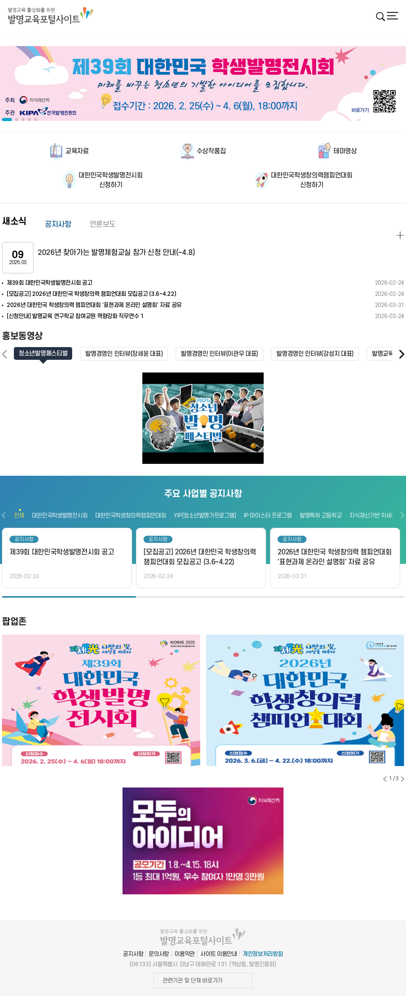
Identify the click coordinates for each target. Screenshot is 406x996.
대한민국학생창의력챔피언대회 (130, 515)
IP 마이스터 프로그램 (268, 515)
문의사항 (159, 953)
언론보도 (103, 224)
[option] (203, 83)
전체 (19, 515)
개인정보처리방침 (263, 953)
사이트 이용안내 (218, 953)
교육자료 (77, 151)
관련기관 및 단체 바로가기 (192, 980)
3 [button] (337, 597)
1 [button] (69, 597)
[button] (401, 354)
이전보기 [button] (4, 515)
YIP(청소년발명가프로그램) (205, 515)
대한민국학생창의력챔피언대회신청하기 (311, 180)
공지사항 (58, 224)
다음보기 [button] (402, 515)
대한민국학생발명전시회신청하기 (110, 180)
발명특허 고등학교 (320, 515)
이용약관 (184, 953)
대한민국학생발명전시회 (59, 515)
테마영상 (345, 151)
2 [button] (203, 597)
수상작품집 (211, 151)
